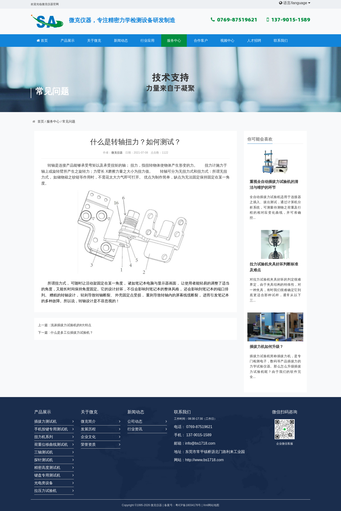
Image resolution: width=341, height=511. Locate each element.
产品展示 (68, 40)
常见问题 (68, 121)
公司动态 (134, 421)
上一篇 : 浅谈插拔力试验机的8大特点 (64, 325)
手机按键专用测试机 (51, 429)
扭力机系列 (43, 437)
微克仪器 (117, 152)
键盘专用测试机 (47, 475)
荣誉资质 (88, 444)
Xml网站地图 (211, 505)
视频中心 (227, 40)
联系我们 (281, 40)
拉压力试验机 (45, 491)
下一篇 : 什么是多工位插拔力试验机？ (65, 332)
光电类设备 (43, 483)
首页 (42, 40)
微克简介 (88, 421)
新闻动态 (121, 40)
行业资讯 (134, 429)
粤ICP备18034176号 (188, 505)
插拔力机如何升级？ (266, 347)
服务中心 (174, 40)
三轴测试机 (43, 452)
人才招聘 (254, 40)
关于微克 (94, 40)
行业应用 (147, 40)
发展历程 (88, 429)
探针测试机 (43, 460)
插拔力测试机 (45, 421)
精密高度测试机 (47, 468)
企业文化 (88, 437)
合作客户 (201, 40)
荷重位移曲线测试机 (51, 444)
